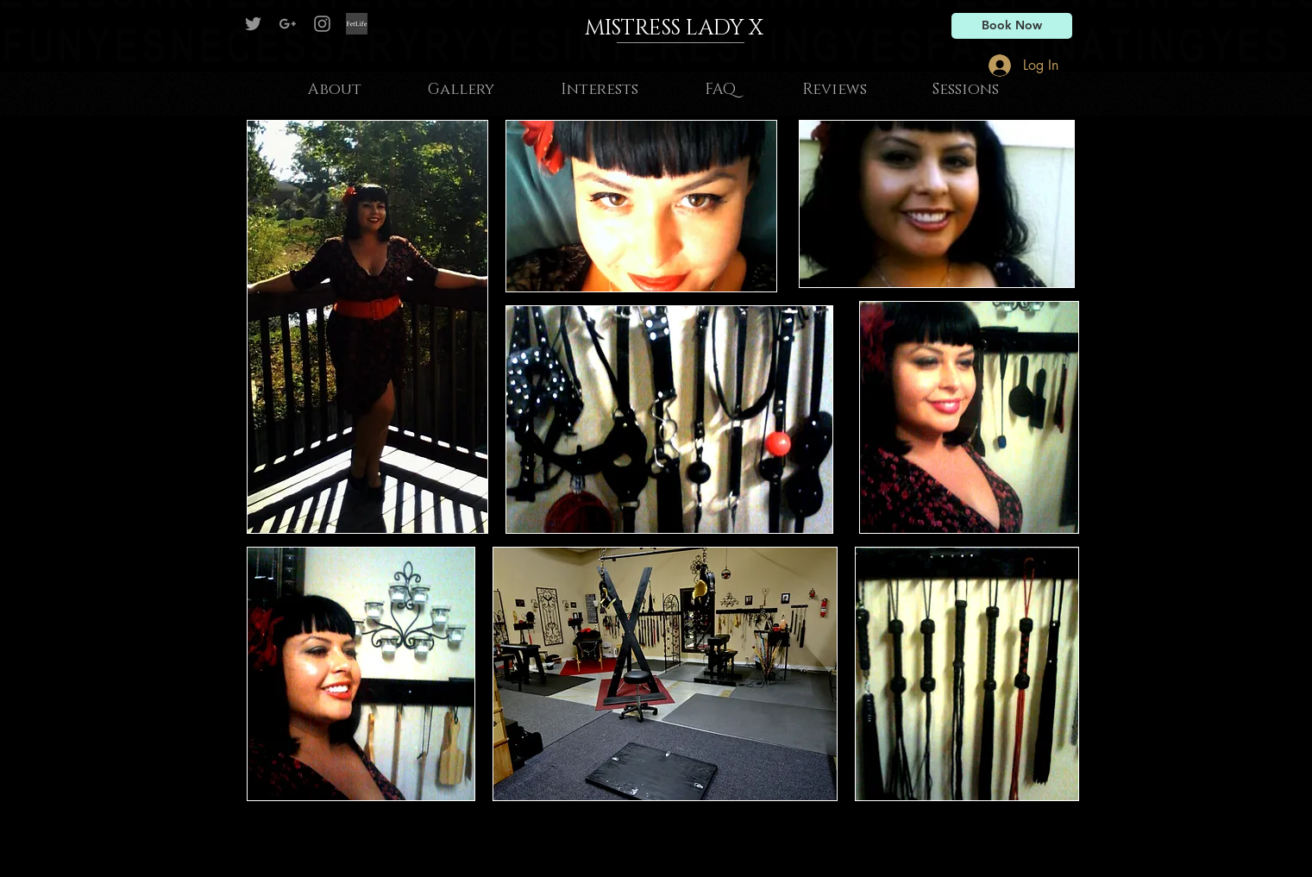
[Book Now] (1011, 26)
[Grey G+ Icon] (287, 23)
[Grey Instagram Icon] (322, 23)
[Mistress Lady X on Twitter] (253, 23)
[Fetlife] (356, 23)
